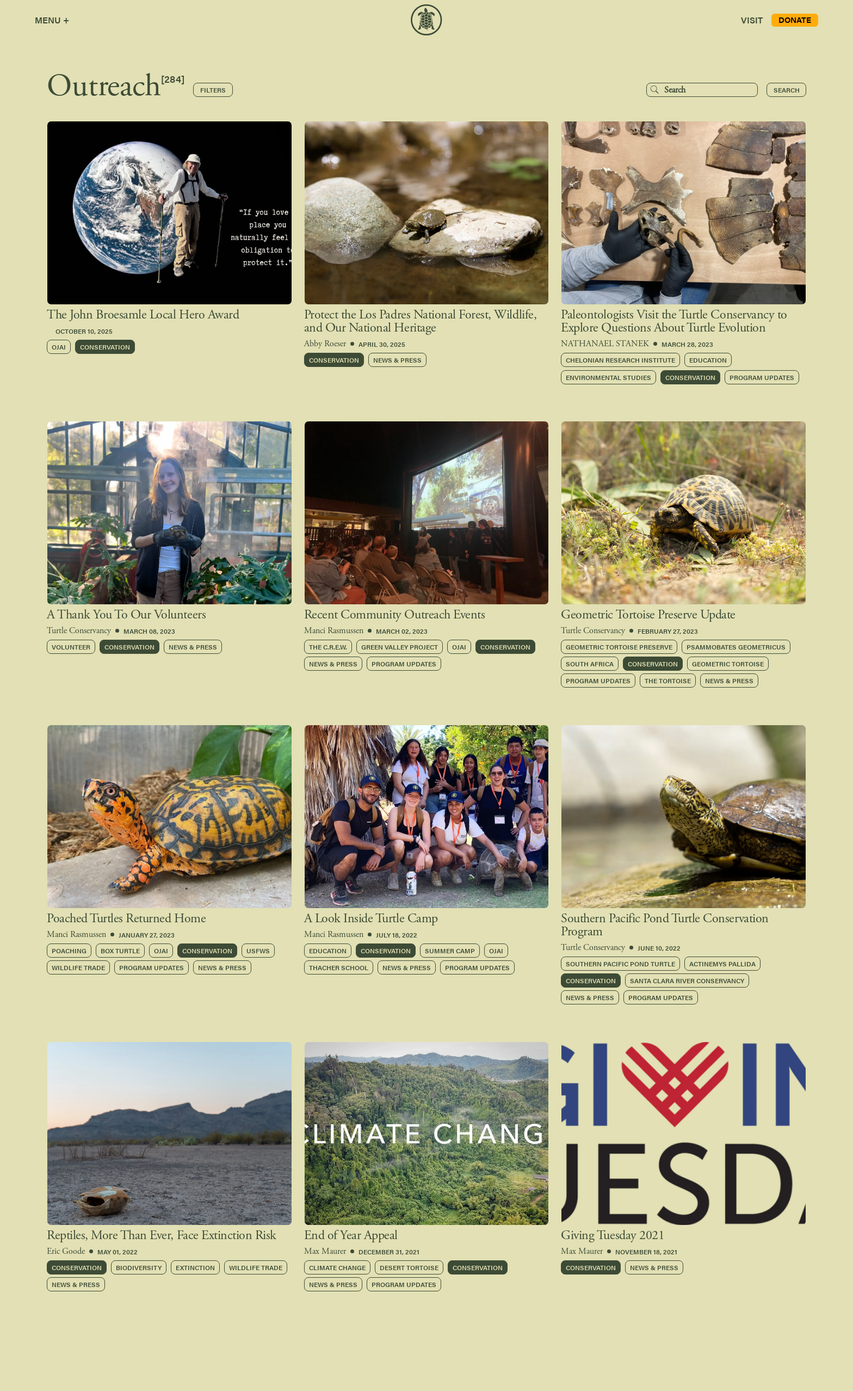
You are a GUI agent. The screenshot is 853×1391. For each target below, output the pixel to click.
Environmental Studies (608, 377)
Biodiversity (139, 1267)
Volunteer (71, 647)
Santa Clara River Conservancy (687, 980)
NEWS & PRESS (397, 360)
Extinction (195, 1267)
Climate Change (337, 1267)
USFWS (258, 950)
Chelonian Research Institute (620, 360)
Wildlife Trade (78, 967)
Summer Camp (450, 950)
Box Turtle (120, 950)
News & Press (193, 647)
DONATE (794, 19)
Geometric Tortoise (728, 664)
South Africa (590, 664)
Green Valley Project (399, 647)
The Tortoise (668, 680)
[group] (169, 221)
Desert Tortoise (409, 1267)
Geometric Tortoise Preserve (619, 647)
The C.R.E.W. (328, 647)
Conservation (105, 347)
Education (708, 360)
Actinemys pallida (722, 964)
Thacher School (338, 967)
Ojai (59, 347)
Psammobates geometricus (736, 647)
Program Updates (762, 377)
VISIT (752, 20)
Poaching (69, 950)
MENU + (52, 20)
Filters (213, 90)
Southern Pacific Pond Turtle (620, 964)
